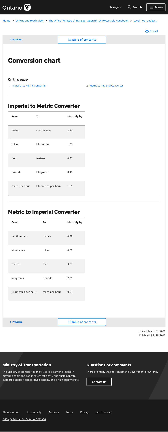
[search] (134, 7)
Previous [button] (15, 39)
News (69, 412)
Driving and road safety (29, 20)
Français (115, 7)
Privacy (84, 412)
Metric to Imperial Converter (106, 85)
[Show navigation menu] (155, 7)
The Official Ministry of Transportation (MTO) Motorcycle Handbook (88, 20)
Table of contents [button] (87, 40)
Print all (151, 31)
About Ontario (11, 412)
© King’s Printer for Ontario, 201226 (24, 419)
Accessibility (34, 412)
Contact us (99, 382)
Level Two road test (145, 20)
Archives (54, 412)
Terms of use (103, 412)
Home (6, 20)
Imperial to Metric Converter (29, 85)
